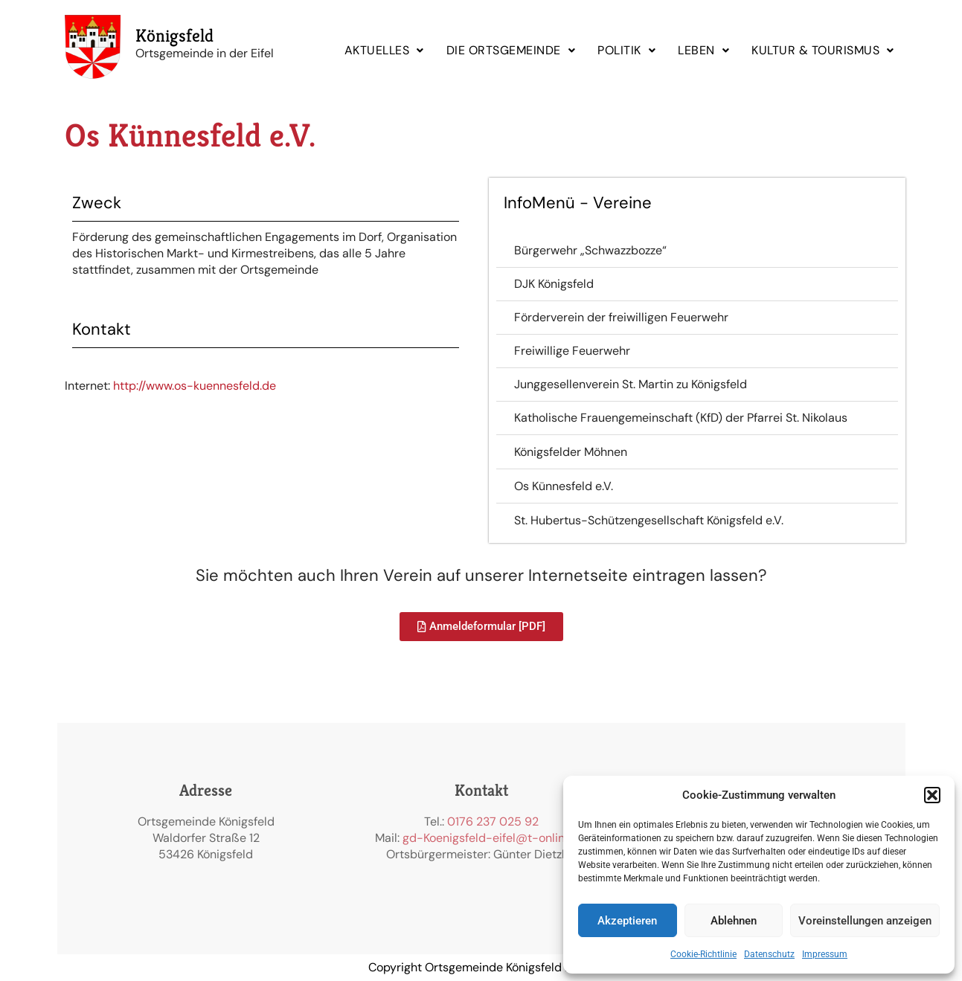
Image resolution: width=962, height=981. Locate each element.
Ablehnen (734, 920)
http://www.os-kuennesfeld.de (194, 385)
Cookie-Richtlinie (703, 954)
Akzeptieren (627, 920)
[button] (932, 795)
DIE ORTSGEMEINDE (511, 50)
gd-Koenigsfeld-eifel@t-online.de (495, 838)
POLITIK (626, 50)
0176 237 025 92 (493, 821)
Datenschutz (769, 954)
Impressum (824, 954)
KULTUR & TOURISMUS (822, 50)
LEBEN (703, 50)
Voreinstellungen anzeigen (864, 920)
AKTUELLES (384, 50)
